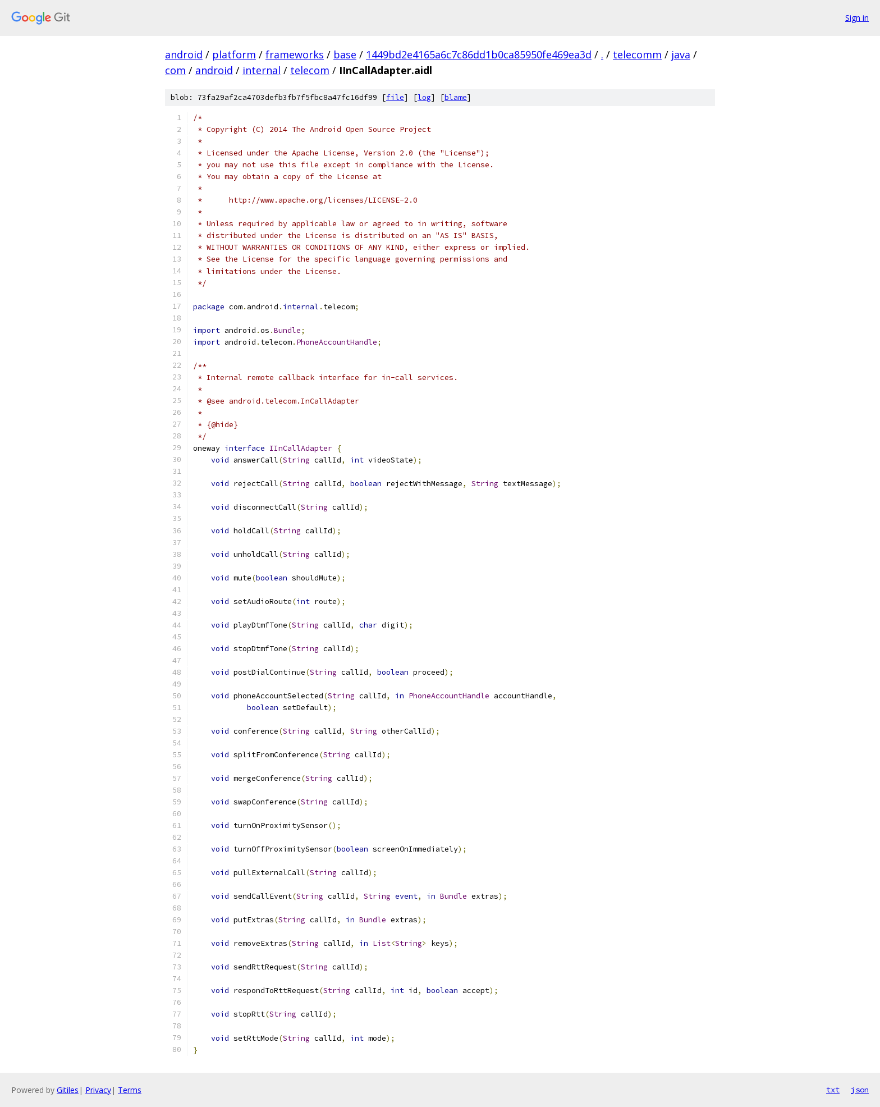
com (175, 70)
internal (261, 70)
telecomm (637, 54)
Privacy (98, 1090)
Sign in (857, 17)
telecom (309, 70)
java (680, 54)
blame (455, 97)
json (860, 1090)
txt (833, 1090)
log (424, 97)
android (184, 54)
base (344, 54)
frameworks (294, 54)
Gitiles (68, 1090)
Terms (129, 1090)
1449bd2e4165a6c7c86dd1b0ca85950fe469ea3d (479, 54)
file (395, 97)
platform (234, 54)
